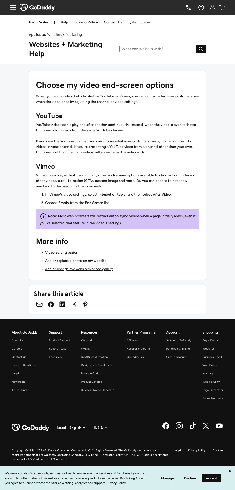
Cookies (218, 450)
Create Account (176, 356)
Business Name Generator (98, 389)
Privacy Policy (196, 450)
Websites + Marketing (64, 34)
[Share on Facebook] (51, 304)
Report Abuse (58, 348)
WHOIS (86, 348)
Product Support (59, 340)
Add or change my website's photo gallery (79, 269)
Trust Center (20, 389)
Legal (15, 373)
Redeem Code (90, 373)
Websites (208, 348)
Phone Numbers (212, 398)
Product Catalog (91, 381)
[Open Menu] (11, 7)
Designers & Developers (96, 365)
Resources (55, 356)
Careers (17, 348)
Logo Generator (212, 389)
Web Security (211, 381)
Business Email (212, 356)
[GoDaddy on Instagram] (179, 429)
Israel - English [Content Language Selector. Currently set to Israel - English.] (72, 427)
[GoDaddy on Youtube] (219, 429)
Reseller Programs (139, 348)
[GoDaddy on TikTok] (192, 429)
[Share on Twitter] (74, 304)
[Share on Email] (39, 304)
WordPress (209, 365)
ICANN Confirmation (94, 356)
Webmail (86, 340)
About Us (18, 340)
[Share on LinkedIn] (62, 304)
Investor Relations (23, 365)
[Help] (200, 7)
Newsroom (19, 381)
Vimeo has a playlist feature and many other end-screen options (87, 175)
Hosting (207, 373)
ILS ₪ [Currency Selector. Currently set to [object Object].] (101, 427)
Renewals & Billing (178, 348)
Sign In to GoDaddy (178, 340)
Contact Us (113, 22)
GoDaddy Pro (135, 356)
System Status (139, 22)
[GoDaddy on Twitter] (206, 429)
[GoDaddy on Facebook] (166, 429)
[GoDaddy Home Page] (31, 427)
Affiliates (132, 340)
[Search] (201, 49)
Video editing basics (61, 252)
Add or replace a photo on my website (75, 260)
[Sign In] (212, 7)
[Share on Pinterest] (85, 304)
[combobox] (157, 49)
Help (64, 22)
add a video (62, 96)
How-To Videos (86, 22)
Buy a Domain (211, 340)
